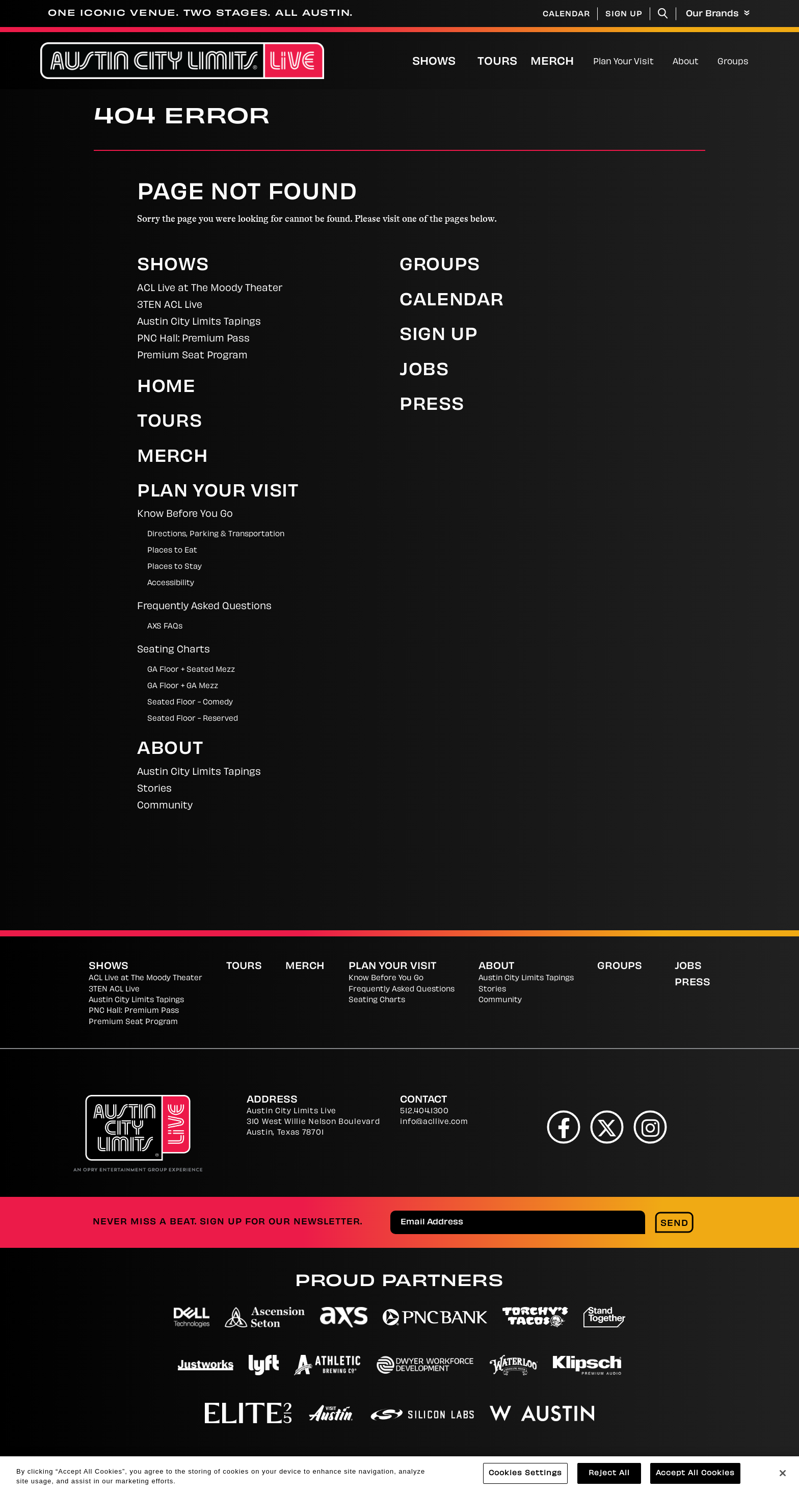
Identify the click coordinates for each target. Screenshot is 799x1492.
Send (674, 1224)
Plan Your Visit (623, 62)
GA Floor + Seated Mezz (191, 670)
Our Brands (718, 14)
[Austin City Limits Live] (182, 61)
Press (432, 406)
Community (165, 806)
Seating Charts (173, 650)
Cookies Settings (412, 1461)
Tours (497, 62)
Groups (733, 62)
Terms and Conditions (525, 1461)
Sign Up (624, 14)
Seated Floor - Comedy (190, 702)
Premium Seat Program (192, 356)
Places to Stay (174, 567)
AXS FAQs (164, 627)
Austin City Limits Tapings (199, 322)
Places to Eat (172, 551)
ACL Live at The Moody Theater (209, 289)
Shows (434, 62)
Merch (560, 62)
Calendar (566, 14)
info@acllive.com (434, 1122)
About (686, 62)
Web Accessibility (696, 1461)
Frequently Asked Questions (204, 607)
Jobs (424, 371)
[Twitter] (607, 1126)
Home (166, 388)
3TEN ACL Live (169, 305)
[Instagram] (650, 1126)
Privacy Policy (319, 1461)
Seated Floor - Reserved (192, 719)
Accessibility (170, 583)
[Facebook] (563, 1126)
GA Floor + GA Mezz (182, 686)
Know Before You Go (185, 514)
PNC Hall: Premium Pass (193, 339)
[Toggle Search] (663, 13)
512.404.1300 (424, 1111)
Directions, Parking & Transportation (215, 534)
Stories (154, 789)
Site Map (617, 1461)
